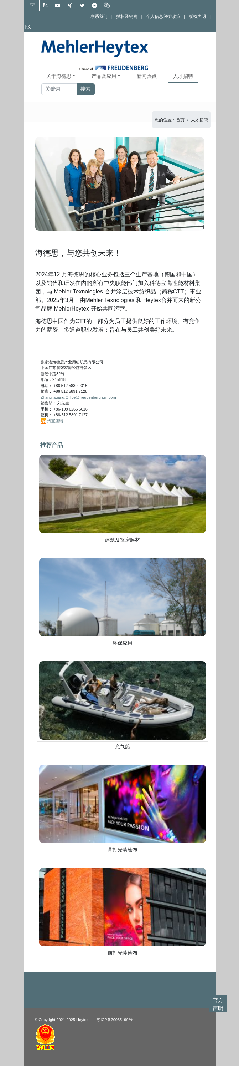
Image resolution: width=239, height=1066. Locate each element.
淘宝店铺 (55, 421)
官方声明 (218, 1004)
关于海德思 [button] (58, 76)
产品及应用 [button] (104, 76)
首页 (180, 119)
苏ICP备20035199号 (114, 1019)
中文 (27, 27)
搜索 (85, 89)
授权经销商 (126, 16)
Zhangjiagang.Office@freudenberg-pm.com (78, 397)
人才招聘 (183, 76)
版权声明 (197, 16)
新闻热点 (147, 76)
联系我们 (99, 16)
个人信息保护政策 (163, 16)
